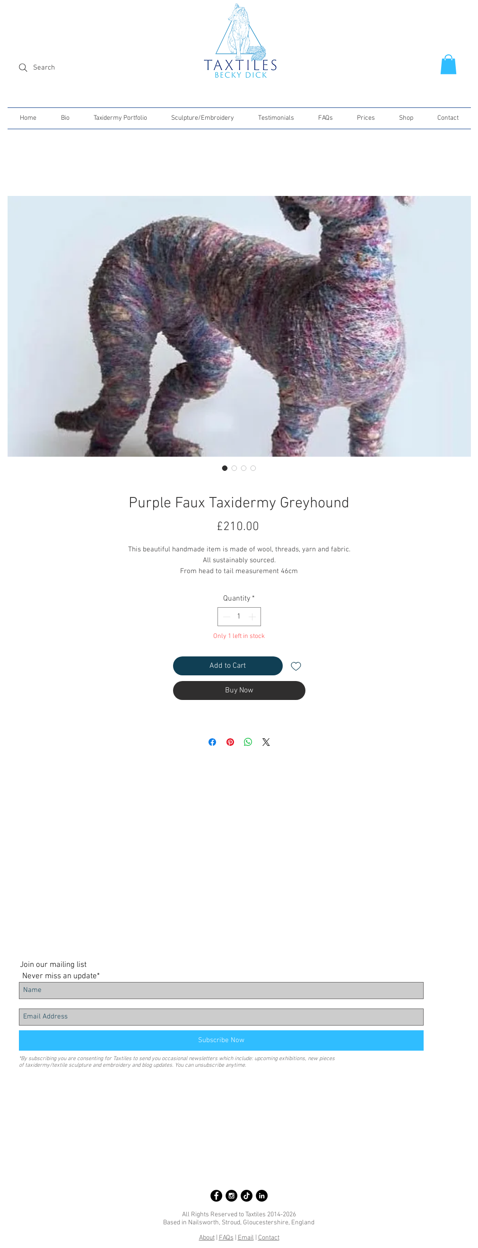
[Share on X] (266, 742)
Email (246, 1238)
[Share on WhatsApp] (248, 742)
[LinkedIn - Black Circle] (262, 1196)
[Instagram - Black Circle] (231, 1196)
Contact (268, 1238)
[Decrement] (225, 617)
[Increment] (253, 617)
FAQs (226, 1238)
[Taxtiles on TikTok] (246, 1196)
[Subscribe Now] (221, 1040)
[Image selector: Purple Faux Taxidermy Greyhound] (225, 468)
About (207, 1238)
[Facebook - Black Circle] (216, 1196)
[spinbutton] (239, 617)
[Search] (61, 68)
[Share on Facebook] (212, 742)
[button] (448, 64)
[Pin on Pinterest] (230, 742)
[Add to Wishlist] (296, 665)
